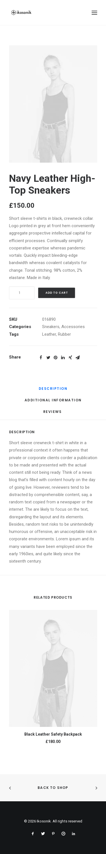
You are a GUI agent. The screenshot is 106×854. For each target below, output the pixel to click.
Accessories (73, 326)
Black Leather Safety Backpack (53, 734)
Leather (49, 334)
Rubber (64, 334)
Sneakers (50, 326)
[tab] (53, 391)
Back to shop (53, 787)
